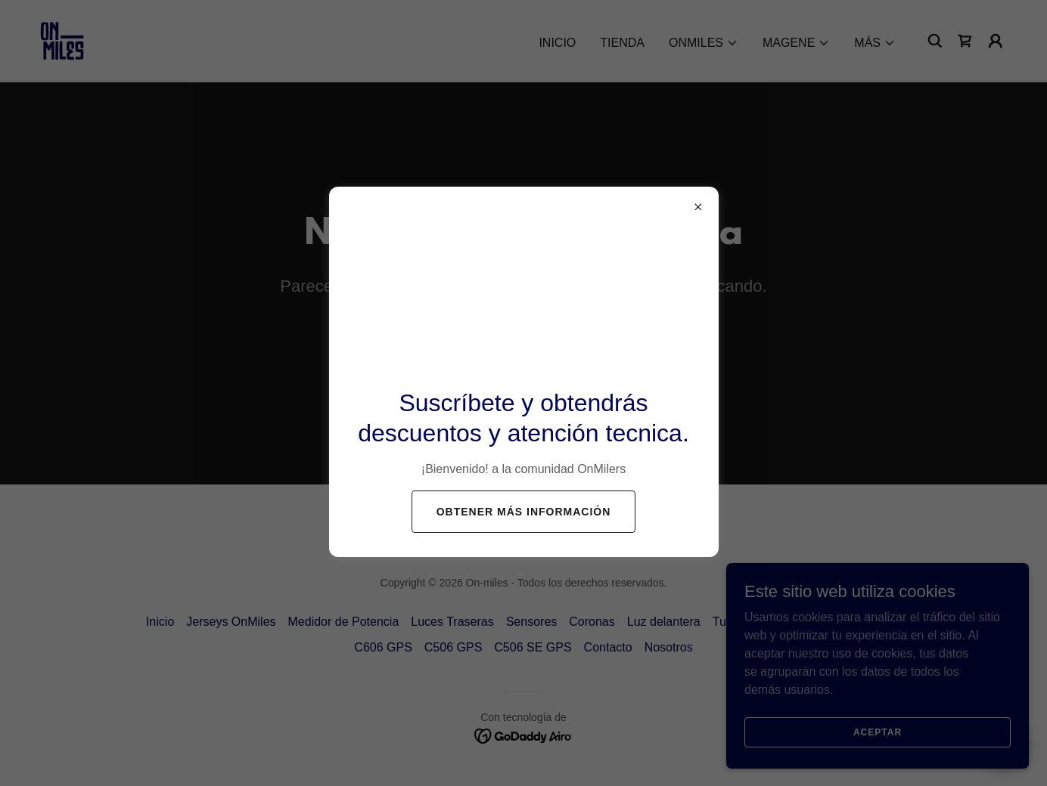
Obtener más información (524, 512)
